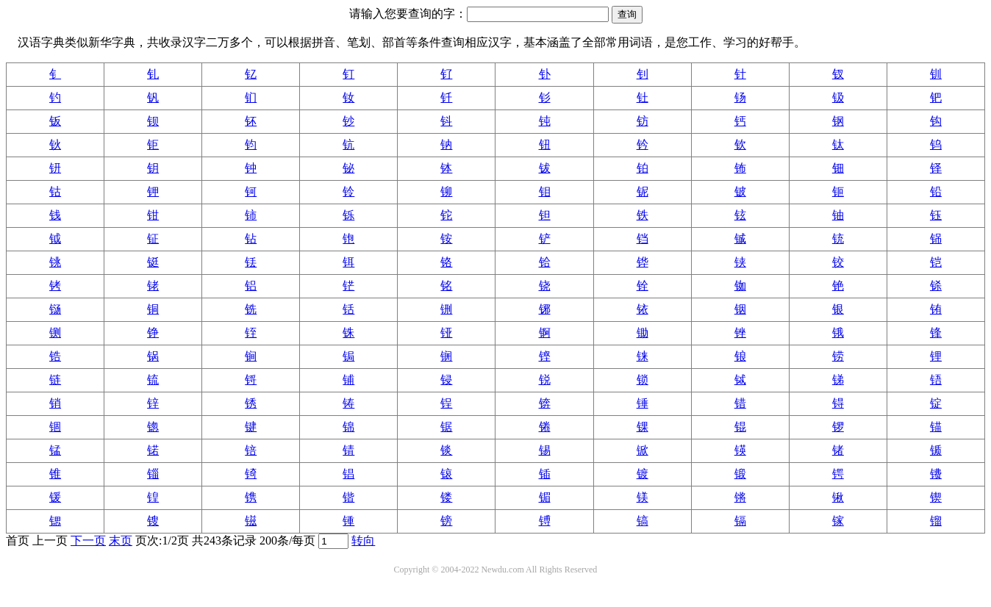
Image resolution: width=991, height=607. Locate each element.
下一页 (88, 540)
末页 (120, 540)
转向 (363, 540)
